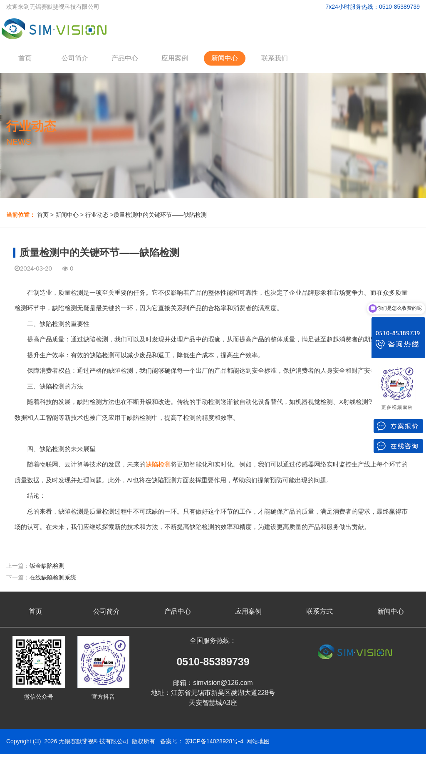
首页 (25, 58)
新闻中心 (224, 58)
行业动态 (97, 214)
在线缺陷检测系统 (53, 577)
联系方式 (319, 611)
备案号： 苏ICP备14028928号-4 (201, 741)
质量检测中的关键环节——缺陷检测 (160, 214)
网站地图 (258, 741)
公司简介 (75, 58)
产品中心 (124, 58)
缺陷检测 (158, 464)
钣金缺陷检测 (47, 565)
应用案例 (174, 58)
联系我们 (274, 58)
